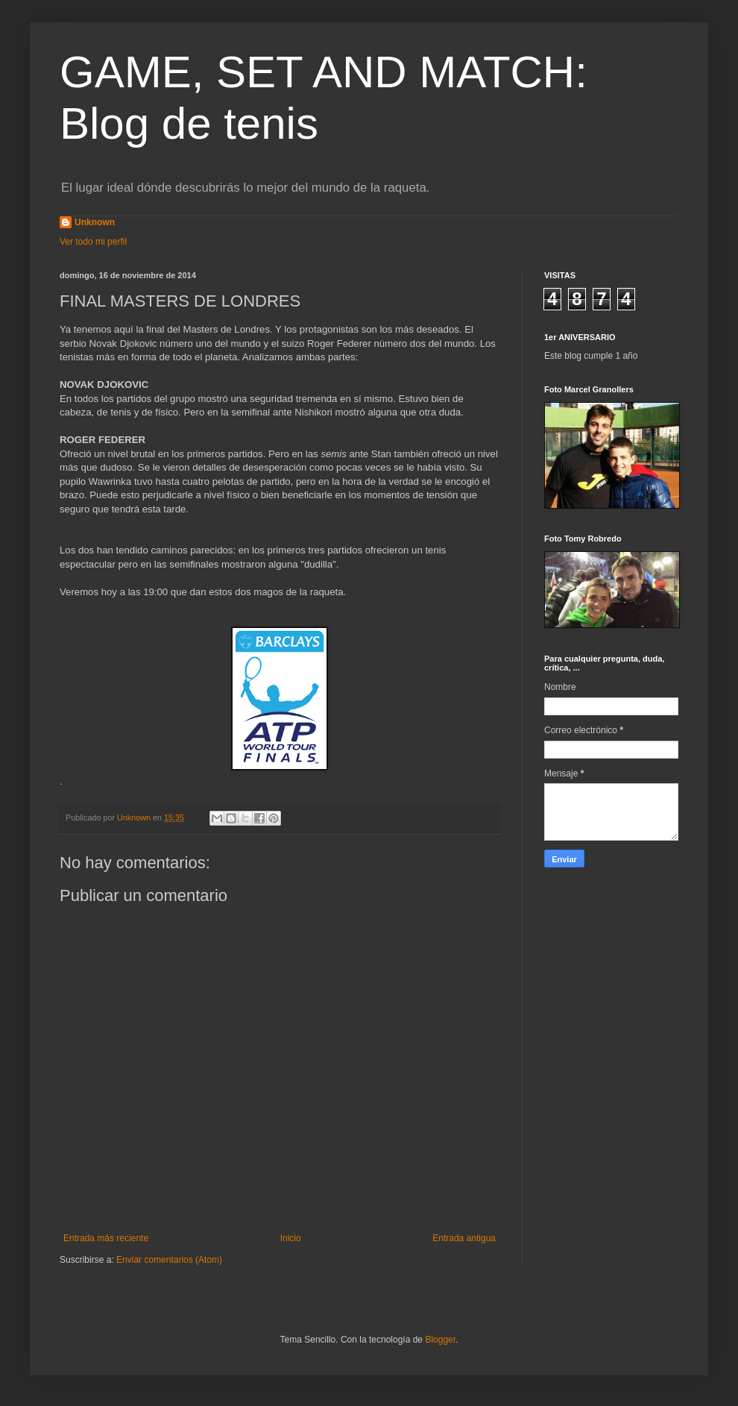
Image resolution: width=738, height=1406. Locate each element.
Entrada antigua (464, 1238)
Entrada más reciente (105, 1238)
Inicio (290, 1238)
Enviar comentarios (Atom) (169, 1260)
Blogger (440, 1339)
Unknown (95, 222)
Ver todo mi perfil (93, 241)
